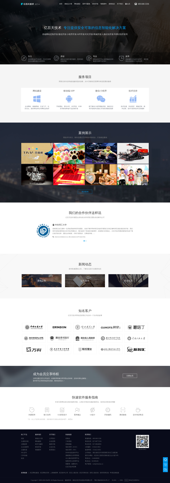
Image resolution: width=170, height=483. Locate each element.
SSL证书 (24, 452)
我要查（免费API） (72, 464)
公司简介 (52, 438)
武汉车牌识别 (83, 473)
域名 (22, 438)
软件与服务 (86, 4)
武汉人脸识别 (73, 473)
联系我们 (52, 450)
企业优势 (52, 441)
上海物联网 (54, 473)
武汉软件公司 (63, 473)
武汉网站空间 (44, 473)
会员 (127, 4)
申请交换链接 (114, 473)
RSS (114, 480)
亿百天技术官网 (70, 467)
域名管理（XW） (71, 450)
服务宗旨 (52, 444)
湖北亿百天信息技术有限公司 (82, 480)
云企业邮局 (25, 447)
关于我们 (120, 4)
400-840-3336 (165, 464)
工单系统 (68, 441)
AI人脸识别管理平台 (72, 458)
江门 (36, 4)
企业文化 (52, 447)
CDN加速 (24, 455)
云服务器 (24, 450)
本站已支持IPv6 (131, 480)
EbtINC (48, 480)
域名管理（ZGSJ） (71, 447)
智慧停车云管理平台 (72, 461)
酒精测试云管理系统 (72, 455)
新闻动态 (112, 4)
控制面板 (68, 444)
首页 (60, 4)
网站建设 (77, 4)
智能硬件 (104, 4)
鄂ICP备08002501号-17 (101, 480)
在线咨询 (165, 459)
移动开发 (95, 4)
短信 (22, 458)
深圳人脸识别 (94, 473)
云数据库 (24, 444)
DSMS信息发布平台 (72, 452)
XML (120, 480)
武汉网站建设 (34, 473)
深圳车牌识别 (104, 473)
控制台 (67, 438)
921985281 (95, 461)
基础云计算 (68, 4)
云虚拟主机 (25, 441)
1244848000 (95, 458)
